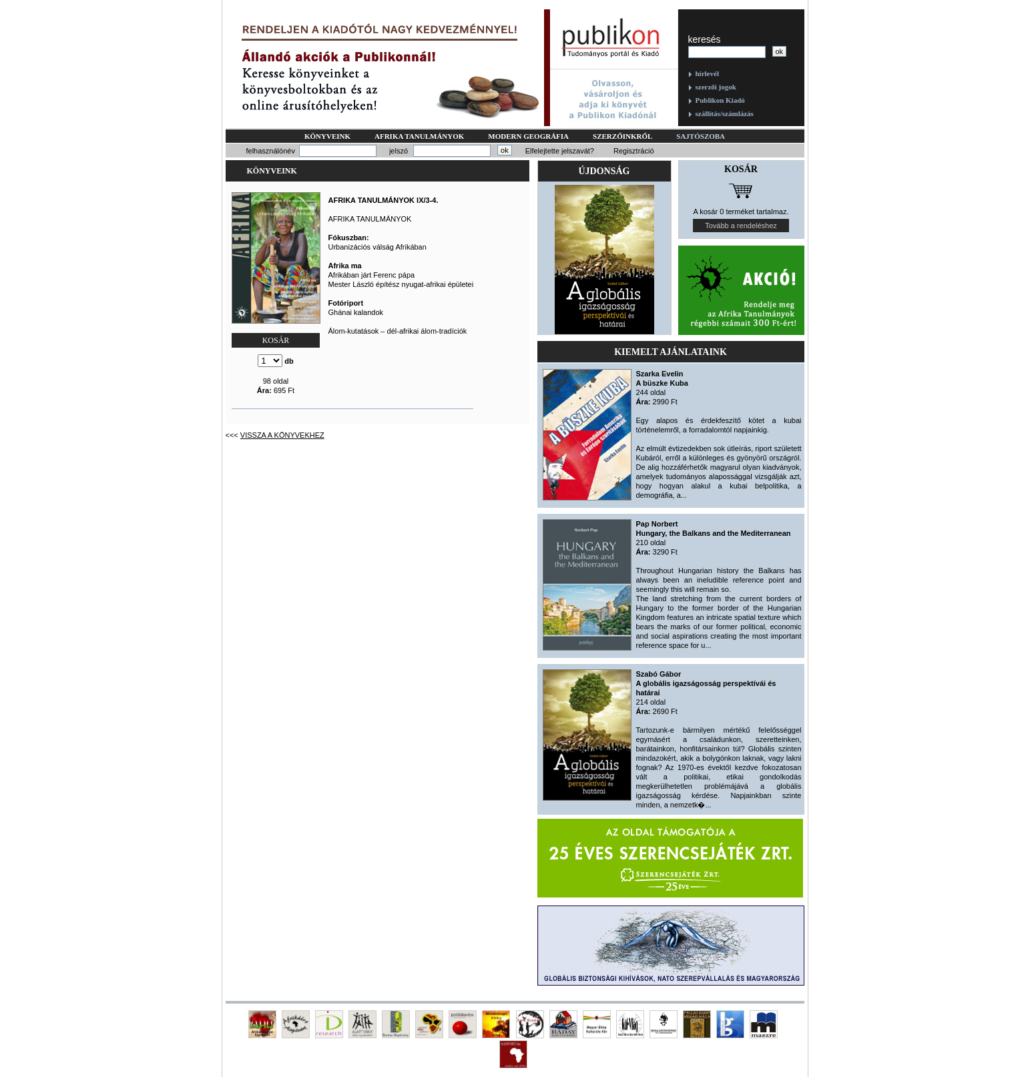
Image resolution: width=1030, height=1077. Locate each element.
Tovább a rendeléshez (741, 226)
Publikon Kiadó (720, 100)
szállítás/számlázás (725, 113)
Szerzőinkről (622, 136)
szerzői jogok (716, 87)
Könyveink (327, 136)
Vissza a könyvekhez (282, 435)
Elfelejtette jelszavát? (559, 151)
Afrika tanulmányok (419, 136)
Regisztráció (633, 151)
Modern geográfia (528, 136)
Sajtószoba (700, 136)
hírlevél (707, 73)
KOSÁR (276, 340)
